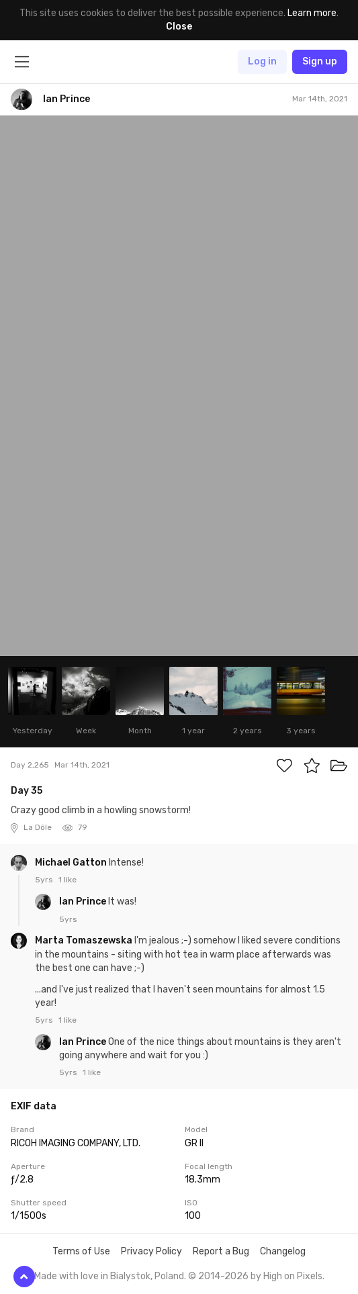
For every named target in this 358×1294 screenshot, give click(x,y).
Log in (262, 61)
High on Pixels (292, 1276)
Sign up (319, 61)
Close (179, 26)
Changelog (283, 1251)
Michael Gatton (72, 862)
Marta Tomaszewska (84, 940)
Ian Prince (83, 901)
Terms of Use (81, 1251)
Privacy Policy (151, 1251)
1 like (67, 879)
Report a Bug (221, 1251)
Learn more (312, 13)
